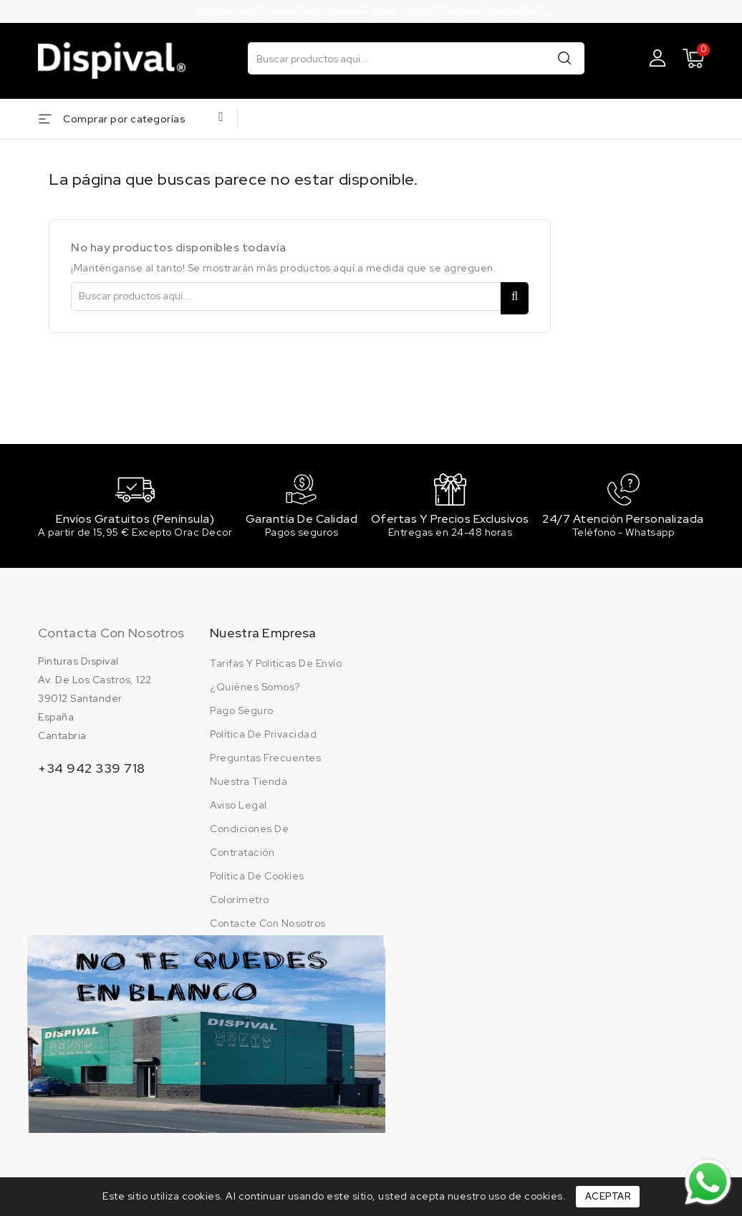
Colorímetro (239, 900)
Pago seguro (242, 711)
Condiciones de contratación (249, 841)
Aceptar (608, 1196)
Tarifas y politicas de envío (276, 663)
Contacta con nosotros (111, 633)
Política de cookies (257, 876)
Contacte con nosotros (268, 923)
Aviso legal (238, 805)
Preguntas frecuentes (265, 758)
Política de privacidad (263, 734)
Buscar (564, 57)
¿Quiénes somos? (255, 687)
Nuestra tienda (248, 782)
